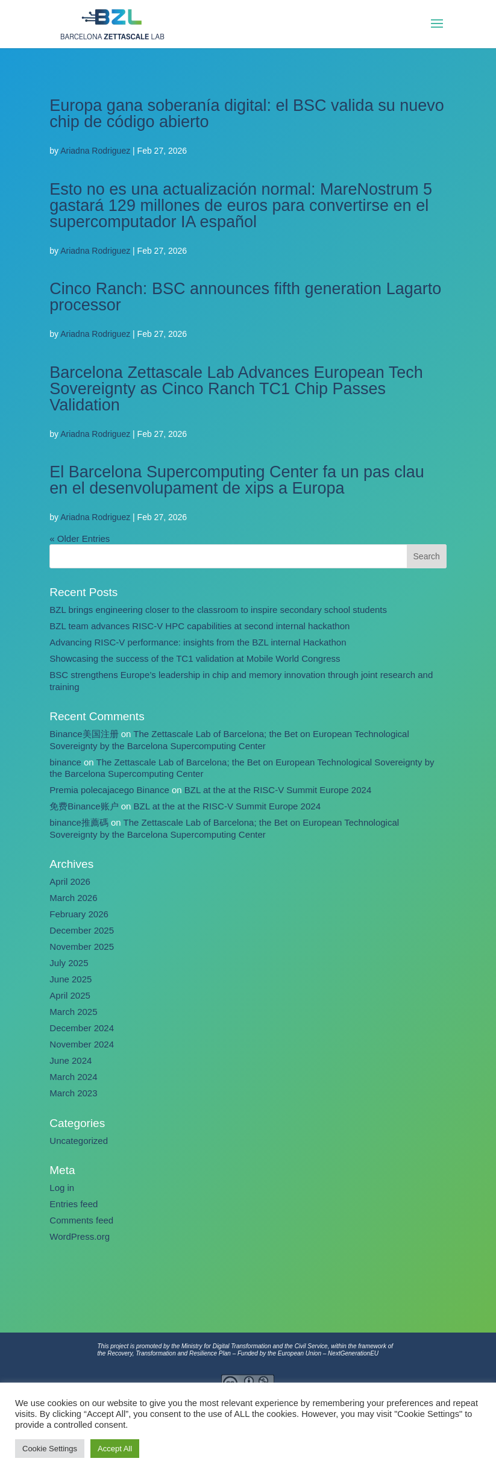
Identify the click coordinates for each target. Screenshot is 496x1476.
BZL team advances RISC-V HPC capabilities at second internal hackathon (199, 626)
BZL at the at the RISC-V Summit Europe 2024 (277, 790)
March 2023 (73, 1093)
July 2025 (68, 963)
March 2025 (73, 1012)
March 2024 (73, 1077)
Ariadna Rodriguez (95, 150)
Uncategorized (78, 1140)
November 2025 (81, 946)
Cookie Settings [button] (49, 1448)
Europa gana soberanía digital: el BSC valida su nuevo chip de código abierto (246, 113)
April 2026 (69, 881)
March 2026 (73, 898)
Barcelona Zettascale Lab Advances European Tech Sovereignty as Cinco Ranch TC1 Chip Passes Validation (235, 388)
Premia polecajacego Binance (109, 790)
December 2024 (81, 1028)
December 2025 (81, 930)
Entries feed (73, 1204)
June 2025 (70, 979)
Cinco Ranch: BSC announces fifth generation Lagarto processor (245, 297)
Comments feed (81, 1220)
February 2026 (78, 914)
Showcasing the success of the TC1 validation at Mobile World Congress (194, 658)
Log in (61, 1187)
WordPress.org (79, 1236)
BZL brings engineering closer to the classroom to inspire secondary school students (218, 610)
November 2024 (81, 1044)
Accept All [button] (115, 1448)
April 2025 (69, 995)
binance (65, 762)
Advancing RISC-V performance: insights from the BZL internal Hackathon (197, 642)
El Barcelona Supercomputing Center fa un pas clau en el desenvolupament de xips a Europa (236, 480)
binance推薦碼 (78, 822)
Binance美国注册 (83, 734)
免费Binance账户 (83, 806)
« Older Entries (79, 538)
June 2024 (70, 1060)
